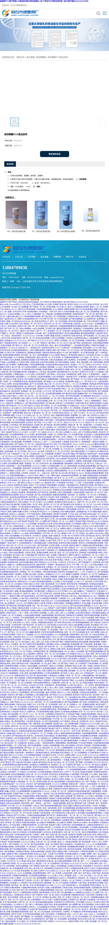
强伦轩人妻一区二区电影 (41, 627)
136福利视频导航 (88, 675)
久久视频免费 (18, 820)
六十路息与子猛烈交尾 (27, 531)
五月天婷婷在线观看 (29, 367)
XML (28, 287)
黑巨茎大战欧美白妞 (76, 488)
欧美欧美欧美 (16, 338)
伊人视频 (8, 312)
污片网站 (74, 668)
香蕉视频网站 (90, 680)
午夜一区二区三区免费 (33, 779)
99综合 (71, 625)
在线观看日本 (102, 750)
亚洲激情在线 (15, 509)
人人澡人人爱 (76, 432)
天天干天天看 (16, 661)
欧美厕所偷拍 (8, 410)
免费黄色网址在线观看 (30, 892)
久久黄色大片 (19, 904)
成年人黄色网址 (70, 360)
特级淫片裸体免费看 (12, 888)
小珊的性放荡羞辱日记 (8, 502)
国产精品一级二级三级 (20, 885)
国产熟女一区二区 (15, 632)
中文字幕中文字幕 (78, 536)
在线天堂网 (48, 420)
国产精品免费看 (6, 892)
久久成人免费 (52, 456)
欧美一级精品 (67, 437)
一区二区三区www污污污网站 (12, 456)
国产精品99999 (29, 656)
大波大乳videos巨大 (95, 386)
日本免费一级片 (41, 333)
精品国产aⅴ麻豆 (55, 825)
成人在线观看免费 (72, 837)
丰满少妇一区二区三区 (81, 897)
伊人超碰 (31, 528)
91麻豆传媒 (10, 316)
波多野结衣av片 (11, 319)
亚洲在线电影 (72, 466)
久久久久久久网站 (40, 466)
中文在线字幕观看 (86, 743)
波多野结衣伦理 (81, 818)
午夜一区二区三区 (53, 528)
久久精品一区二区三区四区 (31, 808)
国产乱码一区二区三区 (33, 748)
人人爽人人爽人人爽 (55, 613)
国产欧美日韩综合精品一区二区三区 (93, 514)
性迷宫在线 (87, 835)
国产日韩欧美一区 (72, 548)
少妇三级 (53, 794)
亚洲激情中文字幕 (95, 830)
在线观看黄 (40, 528)
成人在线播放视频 (72, 724)
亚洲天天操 (70, 678)
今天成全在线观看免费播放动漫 (33, 567)
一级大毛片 (46, 803)
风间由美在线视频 (56, 786)
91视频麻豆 (56, 880)
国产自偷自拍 (96, 622)
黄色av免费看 (29, 456)
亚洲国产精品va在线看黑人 (51, 589)
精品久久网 (77, 666)
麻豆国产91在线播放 (88, 900)
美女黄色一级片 (99, 695)
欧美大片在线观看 (27, 495)
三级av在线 (103, 709)
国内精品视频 (72, 519)
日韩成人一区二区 (45, 847)
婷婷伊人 (32, 907)
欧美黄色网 (15, 398)
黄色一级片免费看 (83, 678)
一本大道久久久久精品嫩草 (35, 856)
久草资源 (32, 512)
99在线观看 (101, 914)
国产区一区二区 (29, 338)
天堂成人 (26, 459)
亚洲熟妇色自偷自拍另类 (25, 565)
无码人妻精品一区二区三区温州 (30, 502)
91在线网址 (100, 839)
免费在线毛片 (22, 582)
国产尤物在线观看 (78, 451)
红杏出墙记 (14, 324)
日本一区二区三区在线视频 (54, 654)
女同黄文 (7, 367)
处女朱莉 (88, 582)
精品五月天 (9, 680)
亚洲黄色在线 (33, 707)
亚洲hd (8, 613)
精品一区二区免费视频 (16, 420)
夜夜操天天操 (26, 883)
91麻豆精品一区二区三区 (41, 413)
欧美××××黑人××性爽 (20, 613)
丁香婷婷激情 (25, 427)
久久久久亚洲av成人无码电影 (24, 647)
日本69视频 (80, 902)
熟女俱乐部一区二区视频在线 (16, 743)
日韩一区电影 (88, 666)
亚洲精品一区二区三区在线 (31, 391)
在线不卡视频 (54, 796)
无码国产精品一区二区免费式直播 (70, 434)
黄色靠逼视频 (39, 471)
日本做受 (29, 721)
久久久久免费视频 (25, 873)
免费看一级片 (91, 854)
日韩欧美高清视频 (56, 767)
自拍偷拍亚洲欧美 (42, 753)
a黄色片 (23, 331)
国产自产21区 (5, 454)
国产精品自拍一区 (30, 625)
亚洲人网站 (93, 863)
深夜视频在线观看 (57, 651)
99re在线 (41, 451)
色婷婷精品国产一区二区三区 (84, 314)
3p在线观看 (9, 620)
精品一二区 (71, 914)
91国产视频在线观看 (68, 512)
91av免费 (95, 892)
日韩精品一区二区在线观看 (54, 678)
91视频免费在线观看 (96, 767)
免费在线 (40, 654)
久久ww (89, 844)
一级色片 (82, 784)
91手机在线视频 (67, 582)
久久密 (65, 353)
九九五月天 (11, 861)
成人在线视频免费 (17, 868)
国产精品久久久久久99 (93, 488)
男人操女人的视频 (63, 432)
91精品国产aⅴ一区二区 (20, 454)
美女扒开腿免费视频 (72, 333)
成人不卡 (103, 606)
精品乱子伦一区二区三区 (95, 422)
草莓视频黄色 (83, 584)
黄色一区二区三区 (43, 820)
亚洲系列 (61, 572)
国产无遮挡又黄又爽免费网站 (34, 644)
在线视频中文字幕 (63, 500)
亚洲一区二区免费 (87, 859)
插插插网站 (68, 463)
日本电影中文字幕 (49, 755)
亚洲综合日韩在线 (75, 866)
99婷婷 (46, 586)
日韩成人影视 (30, 553)
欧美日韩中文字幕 (64, 839)
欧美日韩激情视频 (26, 562)
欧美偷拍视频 (97, 603)
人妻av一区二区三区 (66, 630)
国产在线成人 (97, 880)
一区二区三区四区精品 (88, 548)
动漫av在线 (62, 849)
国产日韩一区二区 (12, 328)
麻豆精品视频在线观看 (44, 902)
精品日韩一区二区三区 (94, 492)
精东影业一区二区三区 (84, 504)
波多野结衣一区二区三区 (45, 750)
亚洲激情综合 (21, 353)
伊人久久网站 (30, 434)
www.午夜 (88, 796)
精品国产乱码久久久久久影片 (17, 432)
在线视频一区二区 (33, 635)
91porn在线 (4, 586)
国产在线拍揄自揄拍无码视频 (46, 618)
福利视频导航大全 (64, 372)
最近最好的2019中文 (63, 565)
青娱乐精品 (103, 774)
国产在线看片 (97, 601)
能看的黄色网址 (42, 796)
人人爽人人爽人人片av (78, 560)
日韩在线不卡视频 (98, 321)
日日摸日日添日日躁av (8, 396)
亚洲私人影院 (76, 798)
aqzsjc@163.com (57, 277)
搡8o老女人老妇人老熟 (100, 820)
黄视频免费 (86, 442)
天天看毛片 (15, 533)
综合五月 (4, 673)
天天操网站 (14, 598)
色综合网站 (12, 326)
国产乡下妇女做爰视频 (84, 309)
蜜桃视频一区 (39, 314)
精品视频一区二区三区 (80, 577)
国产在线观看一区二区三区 (10, 490)
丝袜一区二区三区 (62, 731)
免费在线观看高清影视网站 (70, 733)
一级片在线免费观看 (24, 466)
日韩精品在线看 (23, 608)
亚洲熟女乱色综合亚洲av (82, 806)
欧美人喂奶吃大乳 (49, 671)
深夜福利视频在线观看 (15, 386)
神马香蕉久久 (34, 497)
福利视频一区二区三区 (77, 671)
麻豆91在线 (92, 627)
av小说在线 (31, 377)
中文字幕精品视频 (95, 512)
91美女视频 (80, 813)
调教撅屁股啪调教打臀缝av (69, 550)
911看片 (101, 555)
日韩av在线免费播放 (12, 536)
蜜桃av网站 (65, 801)
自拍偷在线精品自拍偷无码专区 (58, 365)
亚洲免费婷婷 (24, 692)
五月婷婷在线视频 (100, 500)
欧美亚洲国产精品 (59, 389)
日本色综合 (57, 507)
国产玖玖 (90, 463)
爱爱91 (57, 341)
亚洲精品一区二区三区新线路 (21, 683)
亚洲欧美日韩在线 (71, 786)
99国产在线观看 (34, 579)
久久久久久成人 (88, 324)
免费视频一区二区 (38, 427)
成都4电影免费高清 (19, 528)
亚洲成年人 (101, 659)
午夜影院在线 (92, 647)
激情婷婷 (6, 863)
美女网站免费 (39, 591)
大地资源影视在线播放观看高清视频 (37, 659)
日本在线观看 (46, 579)
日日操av (22, 666)
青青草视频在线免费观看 (12, 550)
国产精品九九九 (59, 461)
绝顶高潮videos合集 (45, 524)
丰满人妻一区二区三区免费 (46, 842)
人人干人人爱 (60, 885)
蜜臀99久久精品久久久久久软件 (55, 488)
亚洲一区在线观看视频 (66, 808)
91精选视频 (16, 880)
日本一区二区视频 (96, 557)
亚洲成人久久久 (75, 707)
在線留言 (83, 257)
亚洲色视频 (87, 461)
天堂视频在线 (96, 447)
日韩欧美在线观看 (98, 345)
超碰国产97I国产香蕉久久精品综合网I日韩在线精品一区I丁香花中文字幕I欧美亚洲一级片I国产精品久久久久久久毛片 (44, 1)
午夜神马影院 (24, 362)
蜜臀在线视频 (10, 704)
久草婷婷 (24, 473)
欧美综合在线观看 (13, 803)
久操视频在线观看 (89, 369)
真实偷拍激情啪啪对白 (20, 350)
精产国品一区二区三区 (82, 765)
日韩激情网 (81, 719)
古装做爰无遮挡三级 (41, 651)
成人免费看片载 (75, 904)
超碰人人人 (79, 381)
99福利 (3, 861)
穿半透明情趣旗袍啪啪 (81, 622)
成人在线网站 (93, 769)
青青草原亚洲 (72, 584)
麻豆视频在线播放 (71, 741)
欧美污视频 (70, 454)
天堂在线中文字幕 (65, 427)
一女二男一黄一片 (75, 815)
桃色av (53, 866)
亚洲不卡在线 (73, 304)
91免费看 (60, 675)
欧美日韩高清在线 (79, 480)
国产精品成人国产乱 (93, 536)
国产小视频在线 (98, 468)
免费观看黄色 (25, 769)
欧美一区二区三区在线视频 (77, 916)
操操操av (4, 772)
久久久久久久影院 (90, 688)
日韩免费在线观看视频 (16, 560)
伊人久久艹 (86, 649)
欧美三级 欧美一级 (8, 822)
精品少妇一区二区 (78, 729)
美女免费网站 (94, 822)
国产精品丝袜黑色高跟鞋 (35, 403)
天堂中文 (46, 415)
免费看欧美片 (49, 731)
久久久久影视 (33, 630)
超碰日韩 (27, 830)
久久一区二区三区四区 (61, 451)
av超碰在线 (95, 861)
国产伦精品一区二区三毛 (24, 444)
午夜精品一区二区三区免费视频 (42, 741)
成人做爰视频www (68, 892)
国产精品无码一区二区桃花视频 (54, 316)
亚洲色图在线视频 (99, 745)
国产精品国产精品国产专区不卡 (50, 729)
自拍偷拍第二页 (32, 516)
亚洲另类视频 (69, 312)
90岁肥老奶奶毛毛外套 (23, 835)
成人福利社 (7, 736)
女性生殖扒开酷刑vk (84, 613)
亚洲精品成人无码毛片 (23, 895)
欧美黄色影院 (57, 832)
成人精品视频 (61, 519)
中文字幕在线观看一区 (98, 394)
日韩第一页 (7, 381)
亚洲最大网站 (26, 504)
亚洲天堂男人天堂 (49, 639)
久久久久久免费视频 (60, 784)
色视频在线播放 (29, 796)
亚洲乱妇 (9, 815)
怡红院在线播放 (47, 635)
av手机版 (13, 608)
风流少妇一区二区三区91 (9, 331)
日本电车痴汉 (74, 851)
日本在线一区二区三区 (73, 856)
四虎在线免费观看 (94, 480)
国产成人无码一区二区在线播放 (15, 909)
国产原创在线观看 (73, 396)
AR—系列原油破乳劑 (16, 231)
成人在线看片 (23, 343)
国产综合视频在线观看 (18, 849)
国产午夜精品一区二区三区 (19, 844)
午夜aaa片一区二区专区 (37, 849)
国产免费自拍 (81, 454)
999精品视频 (101, 786)
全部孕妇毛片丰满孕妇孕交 (64, 902)
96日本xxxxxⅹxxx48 (86, 444)
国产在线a (83, 702)
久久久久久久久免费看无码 (98, 755)
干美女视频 (83, 774)
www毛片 (59, 367)
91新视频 (65, 442)
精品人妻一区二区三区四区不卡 (86, 398)
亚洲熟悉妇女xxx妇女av (57, 878)
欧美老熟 (97, 586)
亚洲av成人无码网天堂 (80, 721)
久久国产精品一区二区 (15, 779)
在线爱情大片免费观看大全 (40, 765)
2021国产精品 (63, 663)
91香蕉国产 (82, 659)
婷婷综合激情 (102, 471)
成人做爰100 (17, 408)
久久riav (62, 871)
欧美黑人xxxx (16, 437)
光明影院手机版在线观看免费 (53, 610)
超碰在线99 (19, 837)
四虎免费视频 (43, 355)
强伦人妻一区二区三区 (15, 545)
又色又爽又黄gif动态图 (45, 596)
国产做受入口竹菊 (48, 519)
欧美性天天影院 (58, 779)
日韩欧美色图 (67, 324)
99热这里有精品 (99, 635)
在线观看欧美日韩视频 (89, 736)
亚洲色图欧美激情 (29, 548)
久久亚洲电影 (11, 449)
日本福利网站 (82, 360)
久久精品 (31, 909)
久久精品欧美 (49, 837)
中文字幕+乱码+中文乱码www (75, 767)
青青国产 (51, 608)
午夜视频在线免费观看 (51, 801)
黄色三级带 (90, 654)
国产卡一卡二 (42, 331)
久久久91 (95, 606)
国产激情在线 (11, 606)
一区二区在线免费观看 (82, 437)
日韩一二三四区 (27, 471)
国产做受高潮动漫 (26, 425)
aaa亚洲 (17, 471)
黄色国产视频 (81, 521)
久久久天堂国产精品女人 (58, 355)
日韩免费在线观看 (35, 832)
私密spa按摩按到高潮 (70, 589)
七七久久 (19, 603)
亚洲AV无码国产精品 (50, 468)
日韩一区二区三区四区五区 (37, 326)
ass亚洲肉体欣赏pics (81, 338)
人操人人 (8, 618)
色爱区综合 (53, 326)
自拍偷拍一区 (51, 427)
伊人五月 (97, 762)
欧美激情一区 (73, 495)
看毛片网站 (95, 316)
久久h (13, 724)
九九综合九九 (11, 873)
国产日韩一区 (86, 635)
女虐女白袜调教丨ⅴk (16, 314)
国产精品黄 (48, 425)
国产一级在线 (47, 697)
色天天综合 (99, 533)
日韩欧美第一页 (81, 449)
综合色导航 (51, 625)
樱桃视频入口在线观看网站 (33, 661)
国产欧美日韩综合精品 (63, 622)
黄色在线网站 (13, 671)
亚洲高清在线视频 (100, 461)
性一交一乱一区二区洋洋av (18, 685)
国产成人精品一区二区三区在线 (63, 762)
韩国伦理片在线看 (87, 485)
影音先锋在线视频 (76, 321)
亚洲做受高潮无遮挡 (56, 333)
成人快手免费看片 (35, 668)
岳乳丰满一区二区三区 (52, 324)
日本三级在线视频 (96, 362)
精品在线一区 (39, 721)
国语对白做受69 (56, 353)
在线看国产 (7, 413)
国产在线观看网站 (74, 738)
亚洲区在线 (7, 700)
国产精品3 (39, 680)
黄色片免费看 (95, 608)
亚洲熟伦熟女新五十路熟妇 (92, 798)
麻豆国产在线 (92, 671)
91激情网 (62, 598)
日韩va (91, 326)
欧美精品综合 (87, 343)
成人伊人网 (16, 367)
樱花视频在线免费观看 (83, 656)
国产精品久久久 (14, 430)
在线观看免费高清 (57, 702)
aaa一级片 (73, 413)
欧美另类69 (37, 468)
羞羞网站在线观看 (82, 307)
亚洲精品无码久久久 (60, 707)
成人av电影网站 (29, 654)
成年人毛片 (86, 777)
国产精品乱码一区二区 (15, 406)
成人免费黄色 (10, 603)
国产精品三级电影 (50, 839)
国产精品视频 (92, 589)
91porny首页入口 (16, 304)
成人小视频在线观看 (12, 610)
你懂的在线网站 (15, 586)
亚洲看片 (51, 565)
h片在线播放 (76, 524)
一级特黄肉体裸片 (48, 743)
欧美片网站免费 (42, 360)
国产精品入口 (6, 757)
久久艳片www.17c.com (38, 608)
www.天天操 (15, 871)
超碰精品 (83, 550)
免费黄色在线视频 (59, 738)
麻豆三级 (37, 447)
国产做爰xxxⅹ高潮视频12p (26, 695)
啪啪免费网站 (61, 743)
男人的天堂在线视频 (70, 827)
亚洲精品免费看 (42, 553)
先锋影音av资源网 (75, 835)
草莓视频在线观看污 (73, 603)
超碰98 (57, 712)
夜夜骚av (74, 726)
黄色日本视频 (55, 569)
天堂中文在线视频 (58, 338)
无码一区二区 (13, 900)
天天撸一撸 (65, 536)
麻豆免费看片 (74, 353)
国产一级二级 (38, 606)
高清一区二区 (16, 642)
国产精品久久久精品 (32, 406)
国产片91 (87, 748)
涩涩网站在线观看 (72, 859)
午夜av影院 (24, 673)
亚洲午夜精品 (58, 560)
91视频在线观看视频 (46, 890)
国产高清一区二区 (61, 478)
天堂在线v (67, 331)
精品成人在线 (24, 671)
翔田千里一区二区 (84, 502)
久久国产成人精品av (75, 685)
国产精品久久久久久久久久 (23, 461)
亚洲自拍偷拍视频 (38, 851)
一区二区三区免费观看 (80, 384)
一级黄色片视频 (14, 473)
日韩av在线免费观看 (16, 553)
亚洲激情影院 (84, 459)
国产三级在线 (27, 880)
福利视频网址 (59, 656)
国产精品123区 (19, 555)
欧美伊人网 (22, 326)
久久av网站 (93, 774)
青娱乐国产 (27, 468)
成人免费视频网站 (81, 557)
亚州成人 (48, 827)
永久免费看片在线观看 (70, 574)
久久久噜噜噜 (48, 502)
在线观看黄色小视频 (62, 369)
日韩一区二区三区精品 (76, 533)
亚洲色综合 (7, 369)
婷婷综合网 (34, 598)
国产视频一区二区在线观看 (56, 919)
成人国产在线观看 (20, 601)
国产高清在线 (43, 492)
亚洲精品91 (14, 786)
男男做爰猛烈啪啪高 (44, 582)
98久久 (92, 721)
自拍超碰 (61, 485)
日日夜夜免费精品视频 (45, 712)
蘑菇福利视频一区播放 (98, 642)
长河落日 (75, 372)
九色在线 (49, 471)
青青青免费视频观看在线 (96, 630)
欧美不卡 (87, 868)
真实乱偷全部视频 (43, 338)
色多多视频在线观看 (100, 343)
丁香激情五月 (91, 591)
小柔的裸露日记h (72, 485)
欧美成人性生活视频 (25, 379)
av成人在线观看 (39, 328)
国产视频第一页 (27, 916)
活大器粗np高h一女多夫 (77, 406)
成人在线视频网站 (40, 878)
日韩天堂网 (90, 895)
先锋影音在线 (58, 772)
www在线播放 (80, 478)
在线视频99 (70, 572)
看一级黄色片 (42, 343)
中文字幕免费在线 (80, 627)
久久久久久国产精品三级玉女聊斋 (64, 659)
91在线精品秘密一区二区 (57, 466)
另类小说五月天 (47, 601)
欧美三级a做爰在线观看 (22, 697)
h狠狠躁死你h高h (78, 895)
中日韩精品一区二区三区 (32, 639)
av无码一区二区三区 (26, 396)
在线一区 (8, 528)
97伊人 (72, 478)
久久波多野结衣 (90, 319)
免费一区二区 (90, 779)
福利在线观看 (10, 921)
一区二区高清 (89, 685)
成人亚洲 (34, 321)
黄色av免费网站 (25, 328)
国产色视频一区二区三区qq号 (38, 410)
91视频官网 (70, 516)
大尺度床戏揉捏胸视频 (83, 507)
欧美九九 (15, 692)
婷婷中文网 (42, 921)
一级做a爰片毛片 (71, 377)
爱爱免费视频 (92, 478)
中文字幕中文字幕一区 (48, 319)
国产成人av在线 (29, 550)
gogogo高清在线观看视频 (82, 794)
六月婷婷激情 (69, 403)
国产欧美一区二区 (42, 702)
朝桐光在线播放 (97, 649)
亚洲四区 (47, 680)
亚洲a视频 (98, 644)
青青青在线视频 (68, 538)
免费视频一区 (76, 415)
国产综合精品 (75, 526)
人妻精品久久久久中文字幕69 (57, 591)
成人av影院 (33, 729)
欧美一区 (52, 401)
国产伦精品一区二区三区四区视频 (43, 307)
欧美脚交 (61, 859)
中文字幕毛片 (103, 671)
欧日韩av (100, 712)
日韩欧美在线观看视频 (35, 678)
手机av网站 (60, 386)
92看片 (59, 492)
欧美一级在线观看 (50, 808)
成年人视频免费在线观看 (60, 415)
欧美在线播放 (104, 454)
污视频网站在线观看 (83, 820)
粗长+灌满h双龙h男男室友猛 (15, 538)
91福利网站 (101, 369)
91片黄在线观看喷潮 (52, 673)
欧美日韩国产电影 (71, 367)
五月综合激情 (15, 825)
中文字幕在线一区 (60, 697)
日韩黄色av (47, 779)
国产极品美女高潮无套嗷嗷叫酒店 (75, 394)
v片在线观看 (61, 483)
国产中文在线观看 (37, 384)
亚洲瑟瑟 (68, 876)
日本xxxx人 (12, 483)
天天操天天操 (56, 418)
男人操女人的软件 (38, 871)
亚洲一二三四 (90, 786)
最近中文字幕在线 (20, 832)
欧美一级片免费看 (93, 632)
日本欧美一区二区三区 (89, 574)
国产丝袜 (11, 818)
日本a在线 (48, 560)
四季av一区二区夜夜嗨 (72, 408)
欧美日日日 (103, 912)
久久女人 (19, 415)
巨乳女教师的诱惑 (101, 837)
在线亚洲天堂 (59, 714)
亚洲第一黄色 (75, 362)
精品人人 (14, 741)
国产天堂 (24, 890)
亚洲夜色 (81, 690)
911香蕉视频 (98, 796)
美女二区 (75, 427)
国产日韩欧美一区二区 (56, 521)
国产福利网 (52, 859)
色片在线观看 (5, 516)
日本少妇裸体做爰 (56, 909)
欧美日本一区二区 (85, 509)
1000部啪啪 (49, 714)
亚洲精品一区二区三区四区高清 (37, 463)
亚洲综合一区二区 (58, 765)
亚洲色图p (101, 319)
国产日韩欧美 (38, 895)
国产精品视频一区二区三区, (18, 714)
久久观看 (3, 463)
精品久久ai (61, 692)
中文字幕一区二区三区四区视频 (65, 719)
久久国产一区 (35, 432)
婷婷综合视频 (82, 456)
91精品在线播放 (42, 401)
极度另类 (93, 367)
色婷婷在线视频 (101, 497)
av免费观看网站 (67, 748)
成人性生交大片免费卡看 (43, 408)
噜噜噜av (16, 557)
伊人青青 (48, 304)
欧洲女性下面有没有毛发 (73, 336)
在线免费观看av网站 (95, 553)
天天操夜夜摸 (97, 437)
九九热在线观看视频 (62, 601)
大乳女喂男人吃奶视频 (38, 613)
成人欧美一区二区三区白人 (95, 847)
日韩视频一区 (57, 449)
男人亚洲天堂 (79, 796)
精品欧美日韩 (50, 483)
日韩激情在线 (71, 374)
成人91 (101, 849)
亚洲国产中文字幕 (44, 389)
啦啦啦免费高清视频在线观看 (90, 700)
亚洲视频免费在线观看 (95, 543)
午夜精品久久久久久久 (18, 668)
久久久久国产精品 (100, 348)
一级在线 (40, 647)
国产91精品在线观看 (65, 398)
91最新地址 (52, 675)
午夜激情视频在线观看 (32, 316)
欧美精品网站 (32, 312)
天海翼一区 (51, 434)
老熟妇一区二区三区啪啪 (74, 779)
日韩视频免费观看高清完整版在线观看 (73, 326)
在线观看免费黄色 (50, 668)
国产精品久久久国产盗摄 (12, 459)
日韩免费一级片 (93, 803)
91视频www (10, 565)
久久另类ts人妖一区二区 (33, 415)
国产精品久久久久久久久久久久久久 (75, 863)
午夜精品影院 (64, 379)
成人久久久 (32, 451)
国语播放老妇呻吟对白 (29, 789)
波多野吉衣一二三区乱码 (85, 418)
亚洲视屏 (68, 666)
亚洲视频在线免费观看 (63, 314)
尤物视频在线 (81, 512)
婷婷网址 (25, 490)
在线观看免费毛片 (23, 818)
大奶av (95, 656)
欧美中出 (27, 594)
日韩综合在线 (21, 704)
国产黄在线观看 (85, 842)
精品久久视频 (58, 579)
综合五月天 (16, 369)
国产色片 (82, 589)
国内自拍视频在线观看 (13, 639)
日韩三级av (73, 596)
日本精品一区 (79, 750)
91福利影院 (38, 916)
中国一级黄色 (15, 916)
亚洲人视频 (67, 806)
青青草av (82, 543)
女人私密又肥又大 (85, 439)
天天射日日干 (23, 741)
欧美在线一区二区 (75, 586)
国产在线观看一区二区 (92, 336)
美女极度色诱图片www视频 (75, 854)
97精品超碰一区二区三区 (26, 782)
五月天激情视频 (34, 601)
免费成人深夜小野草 (58, 649)
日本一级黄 (84, 921)
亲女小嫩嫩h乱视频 (89, 471)
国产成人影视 (101, 654)
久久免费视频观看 (23, 791)
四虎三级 (76, 861)
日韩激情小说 (26, 757)
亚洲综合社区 (36, 348)
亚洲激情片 (77, 328)
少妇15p (36, 806)
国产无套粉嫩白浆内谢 (18, 372)
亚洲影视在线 (5, 712)
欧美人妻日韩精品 (48, 914)
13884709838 (14, 267)
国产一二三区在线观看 (52, 442)
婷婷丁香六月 (44, 649)
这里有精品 (88, 434)
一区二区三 (84, 565)
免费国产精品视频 (78, 810)
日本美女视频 (54, 545)
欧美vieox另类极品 (57, 666)
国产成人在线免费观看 (43, 495)
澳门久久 (3, 777)
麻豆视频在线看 (42, 695)
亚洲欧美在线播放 (61, 900)
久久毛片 (60, 755)
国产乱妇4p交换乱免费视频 (80, 606)
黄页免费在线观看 (50, 572)
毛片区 (35, 504)
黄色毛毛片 (96, 396)
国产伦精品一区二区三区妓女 (68, 350)
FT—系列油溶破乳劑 (41, 231)
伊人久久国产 (47, 900)
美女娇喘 (18, 750)
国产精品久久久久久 (76, 473)
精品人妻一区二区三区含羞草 (37, 774)
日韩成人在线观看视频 (51, 745)
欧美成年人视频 (12, 591)
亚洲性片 (3, 473)
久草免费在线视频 (97, 827)
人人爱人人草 (30, 526)
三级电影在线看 (61, 815)
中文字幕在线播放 (96, 565)
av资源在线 (79, 639)
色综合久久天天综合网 (66, 531)
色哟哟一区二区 (64, 668)
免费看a (79, 461)
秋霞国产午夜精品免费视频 (95, 639)
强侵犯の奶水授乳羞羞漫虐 (92, 545)
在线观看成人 (103, 736)
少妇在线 (43, 372)
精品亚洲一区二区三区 (51, 748)
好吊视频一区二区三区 (25, 859)
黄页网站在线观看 (65, 794)
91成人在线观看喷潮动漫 (81, 661)
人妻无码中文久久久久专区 (69, 618)
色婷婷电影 (10, 466)
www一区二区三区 (37, 714)
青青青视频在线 (63, 709)
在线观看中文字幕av (89, 408)
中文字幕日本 (26, 536)
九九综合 (84, 526)
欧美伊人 (30, 736)
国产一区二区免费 (54, 873)
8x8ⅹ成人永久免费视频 (20, 307)
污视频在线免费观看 (20, 876)
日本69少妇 (66, 661)
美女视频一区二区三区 (98, 921)
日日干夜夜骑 (60, 584)
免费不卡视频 (35, 688)
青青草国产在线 (80, 803)
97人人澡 (57, 661)
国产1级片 (29, 904)
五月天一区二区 (63, 541)
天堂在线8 (101, 591)
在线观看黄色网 (93, 620)
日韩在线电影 (41, 531)
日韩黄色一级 (16, 644)
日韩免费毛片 (88, 866)
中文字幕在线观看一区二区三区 (56, 620)
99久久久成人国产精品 (72, 343)
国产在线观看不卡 (86, 562)
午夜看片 (51, 921)
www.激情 (104, 355)
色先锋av (68, 757)
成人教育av (90, 533)
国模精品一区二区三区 (72, 909)
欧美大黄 (53, 553)
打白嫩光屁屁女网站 (24, 690)
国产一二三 (85, 861)
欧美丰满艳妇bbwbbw (71, 789)
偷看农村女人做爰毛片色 (20, 839)
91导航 (27, 794)
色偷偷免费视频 (48, 615)
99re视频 (68, 610)
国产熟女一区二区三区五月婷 (16, 579)
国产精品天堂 (20, 519)
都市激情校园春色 (102, 685)
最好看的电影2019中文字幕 (49, 892)
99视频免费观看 (42, 798)
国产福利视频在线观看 (43, 784)
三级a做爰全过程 (74, 697)
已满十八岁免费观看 (101, 890)
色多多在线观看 (72, 842)
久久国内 (32, 582)
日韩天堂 (62, 562)
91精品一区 (73, 663)
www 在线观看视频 (61, 635)
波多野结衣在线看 (30, 810)
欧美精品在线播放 (97, 584)
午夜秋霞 (48, 451)
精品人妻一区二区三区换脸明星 (88, 312)
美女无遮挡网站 (88, 904)
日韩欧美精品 (91, 341)
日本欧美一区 (34, 473)
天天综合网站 (99, 707)
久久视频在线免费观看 (70, 357)
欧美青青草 (15, 391)
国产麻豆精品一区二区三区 (63, 391)
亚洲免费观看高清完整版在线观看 (16, 765)
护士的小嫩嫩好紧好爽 (31, 632)
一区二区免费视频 (66, 647)
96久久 (75, 444)
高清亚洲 (94, 516)
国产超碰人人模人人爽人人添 (33, 642)
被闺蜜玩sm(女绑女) (27, 716)
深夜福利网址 (75, 635)
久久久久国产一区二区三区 (52, 422)
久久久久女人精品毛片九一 (19, 348)
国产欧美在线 (80, 579)
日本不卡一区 (69, 772)
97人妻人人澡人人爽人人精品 (52, 688)
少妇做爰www (15, 883)
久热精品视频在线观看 (32, 615)
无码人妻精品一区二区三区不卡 (31, 324)
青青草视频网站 (36, 533)
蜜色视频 (84, 362)
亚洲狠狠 (74, 690)
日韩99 (25, 584)
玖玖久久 (16, 892)
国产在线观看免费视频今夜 (95, 651)
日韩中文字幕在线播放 (23, 488)
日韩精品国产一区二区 (92, 673)
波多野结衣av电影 (21, 485)
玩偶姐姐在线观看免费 (93, 389)
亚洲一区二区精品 (64, 897)
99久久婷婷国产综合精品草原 (67, 459)
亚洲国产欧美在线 (60, 304)
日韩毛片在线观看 (18, 516)
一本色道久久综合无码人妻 (67, 439)
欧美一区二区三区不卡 (87, 712)
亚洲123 (57, 733)
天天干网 (75, 565)
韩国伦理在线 (11, 582)
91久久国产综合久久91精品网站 (12, 856)
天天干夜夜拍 (65, 721)
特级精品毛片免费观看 (75, 615)
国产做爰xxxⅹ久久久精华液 (54, 381)
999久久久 (56, 637)
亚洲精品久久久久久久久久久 (16, 341)
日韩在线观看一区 (37, 663)
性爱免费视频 (40, 637)
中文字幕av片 (61, 307)
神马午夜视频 (36, 369)
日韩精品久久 (92, 726)
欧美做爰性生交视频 (96, 883)
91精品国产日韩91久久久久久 (14, 524)
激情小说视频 (51, 692)
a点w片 (30, 447)
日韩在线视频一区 (95, 663)
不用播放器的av (19, 374)
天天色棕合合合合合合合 (21, 321)
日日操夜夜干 (73, 430)
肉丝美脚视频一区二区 (48, 398)
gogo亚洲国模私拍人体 (58, 586)
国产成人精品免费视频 (56, 782)
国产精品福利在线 (19, 736)
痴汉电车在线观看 (75, 849)
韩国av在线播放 (20, 410)
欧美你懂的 (87, 348)
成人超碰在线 (103, 854)
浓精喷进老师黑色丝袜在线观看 (76, 642)
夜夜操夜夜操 (32, 492)
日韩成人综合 (6, 688)
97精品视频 (29, 555)
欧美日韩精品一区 (13, 798)
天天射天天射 (10, 353)
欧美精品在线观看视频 (87, 466)
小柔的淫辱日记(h (44, 418)
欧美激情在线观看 (25, 606)
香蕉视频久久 (33, 372)
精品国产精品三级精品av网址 (57, 851)
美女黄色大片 (44, 321)
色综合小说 (58, 741)
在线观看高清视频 (12, 666)
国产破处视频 (62, 671)
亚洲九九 (6, 871)
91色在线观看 (62, 319)
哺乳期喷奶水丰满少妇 (64, 750)
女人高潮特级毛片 (39, 919)
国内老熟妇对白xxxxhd (8, 521)
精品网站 (77, 391)
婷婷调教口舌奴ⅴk (53, 644)
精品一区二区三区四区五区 (68, 553)
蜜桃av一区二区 (96, 307)
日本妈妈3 (18, 584)
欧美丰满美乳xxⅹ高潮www (81, 500)
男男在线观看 (71, 509)
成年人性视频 (39, 541)
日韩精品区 (5, 839)
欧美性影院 (23, 729)
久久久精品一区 (23, 921)
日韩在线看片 (16, 336)
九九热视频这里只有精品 (46, 907)
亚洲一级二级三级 (15, 659)
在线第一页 (15, 863)
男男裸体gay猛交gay (53, 538)
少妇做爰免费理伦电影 (48, 709)
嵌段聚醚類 (41, 57)
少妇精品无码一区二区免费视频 (42, 454)
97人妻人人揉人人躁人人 (86, 914)
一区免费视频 (16, 468)
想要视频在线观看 (7, 847)
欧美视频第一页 (20, 620)
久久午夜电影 (19, 357)
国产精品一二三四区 (74, 483)
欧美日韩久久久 (19, 622)
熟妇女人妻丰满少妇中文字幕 (83, 839)
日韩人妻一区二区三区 (72, 832)
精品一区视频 (51, 555)
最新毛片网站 (74, 921)
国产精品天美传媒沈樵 (11, 504)
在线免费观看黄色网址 (78, 769)
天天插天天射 (50, 328)
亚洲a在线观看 (62, 430)
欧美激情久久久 (27, 509)
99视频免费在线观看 (45, 622)
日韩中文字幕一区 (66, 777)
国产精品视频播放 (72, 702)
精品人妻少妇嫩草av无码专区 (72, 745)
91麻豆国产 (66, 348)
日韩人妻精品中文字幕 (52, 526)
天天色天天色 (62, 625)
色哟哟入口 (85, 447)
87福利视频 (74, 774)
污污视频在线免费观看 (18, 709)
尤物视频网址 (13, 673)
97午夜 (81, 786)
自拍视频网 (99, 324)
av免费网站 (51, 500)
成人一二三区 (80, 572)
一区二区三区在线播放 (8, 480)
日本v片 (73, 567)
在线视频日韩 (97, 888)
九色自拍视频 (88, 483)
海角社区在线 (30, 820)
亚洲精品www (5, 492)
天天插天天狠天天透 (101, 902)
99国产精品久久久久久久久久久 (22, 702)
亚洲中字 (69, 386)
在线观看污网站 (68, 820)
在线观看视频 (56, 888)
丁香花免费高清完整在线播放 (65, 420)
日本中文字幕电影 (75, 401)
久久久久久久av (29, 336)
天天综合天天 (69, 449)
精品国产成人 (58, 724)
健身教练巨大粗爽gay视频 (31, 610)
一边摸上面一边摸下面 (49, 473)
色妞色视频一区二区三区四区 (16, 451)
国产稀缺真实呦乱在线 (31, 589)
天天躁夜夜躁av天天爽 (68, 468)
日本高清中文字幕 (93, 355)
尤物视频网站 (96, 791)
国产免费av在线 (29, 777)
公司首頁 (6, 257)
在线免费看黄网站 (40, 873)
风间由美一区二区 (13, 577)
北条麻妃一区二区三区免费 (71, 569)
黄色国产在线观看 (60, 514)
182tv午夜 (97, 504)
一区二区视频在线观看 (86, 704)
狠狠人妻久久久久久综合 (13, 755)
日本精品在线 (68, 507)
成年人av (71, 307)
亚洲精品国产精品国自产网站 (63, 680)
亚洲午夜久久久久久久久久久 (41, 490)
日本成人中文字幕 (37, 685)
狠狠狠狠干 (61, 509)
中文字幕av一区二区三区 (93, 876)
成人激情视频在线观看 (35, 560)
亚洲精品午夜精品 (23, 851)
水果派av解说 (50, 430)
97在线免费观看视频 (37, 365)
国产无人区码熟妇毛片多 (33, 837)
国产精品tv (51, 374)
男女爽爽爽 (27, 442)
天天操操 (6, 437)
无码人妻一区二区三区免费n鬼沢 (36, 345)
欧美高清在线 (60, 615)
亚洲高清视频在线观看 (11, 355)
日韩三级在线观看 (48, 584)
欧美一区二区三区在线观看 (74, 632)
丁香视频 (45, 447)
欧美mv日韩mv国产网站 (70, 594)
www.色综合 (79, 680)
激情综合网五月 (75, 545)
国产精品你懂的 (7, 357)
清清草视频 (48, 661)
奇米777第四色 (17, 830)
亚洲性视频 (102, 478)
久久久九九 (40, 716)
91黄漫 (26, 688)
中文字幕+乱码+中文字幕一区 (90, 801)
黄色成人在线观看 (19, 492)
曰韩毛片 (43, 760)
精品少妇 (39, 526)
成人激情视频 (81, 410)
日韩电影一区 (44, 630)
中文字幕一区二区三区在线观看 (20, 806)
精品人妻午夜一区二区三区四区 (49, 357)
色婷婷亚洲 (37, 488)
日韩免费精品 (56, 820)
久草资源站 (39, 827)
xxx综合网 (64, 545)
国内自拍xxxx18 (93, 521)
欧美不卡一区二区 (102, 859)
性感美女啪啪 (80, 630)
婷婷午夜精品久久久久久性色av (46, 562)
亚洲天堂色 (66, 825)
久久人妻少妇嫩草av (77, 591)
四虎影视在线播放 (29, 822)
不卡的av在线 (73, 514)
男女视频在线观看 (7, 924)
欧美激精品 (52, 531)
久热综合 (9, 485)
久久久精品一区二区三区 (89, 357)
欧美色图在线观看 (18, 422)
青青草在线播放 (47, 478)
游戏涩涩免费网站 (28, 798)
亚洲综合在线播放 (21, 907)
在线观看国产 (94, 338)
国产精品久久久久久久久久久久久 (41, 341)
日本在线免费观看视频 (38, 726)
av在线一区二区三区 (73, 675)
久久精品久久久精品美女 (27, 772)
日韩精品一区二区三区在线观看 (73, 341)
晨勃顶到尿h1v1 (72, 885)
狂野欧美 (18, 389)
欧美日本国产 (41, 550)
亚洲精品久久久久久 (53, 574)
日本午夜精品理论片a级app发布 (63, 813)
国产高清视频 (103, 572)
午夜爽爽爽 (17, 381)
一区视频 (65, 760)
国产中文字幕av (20, 815)
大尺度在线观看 (69, 418)
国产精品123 (87, 738)
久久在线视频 (31, 524)
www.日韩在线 (101, 680)
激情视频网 (67, 492)
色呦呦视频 (4, 509)
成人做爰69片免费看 (64, 822)
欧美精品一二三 (63, 769)
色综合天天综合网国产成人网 (76, 830)
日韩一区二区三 (14, 567)
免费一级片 (45, 835)
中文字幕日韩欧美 (65, 444)
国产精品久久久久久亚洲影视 (61, 695)
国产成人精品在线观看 (38, 675)
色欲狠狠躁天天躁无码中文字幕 (56, 868)
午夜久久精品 (47, 507)
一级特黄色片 (29, 753)
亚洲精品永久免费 (45, 789)
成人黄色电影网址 (18, 721)
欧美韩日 (67, 729)
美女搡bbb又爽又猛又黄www (66, 502)
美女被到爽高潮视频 (21, 384)
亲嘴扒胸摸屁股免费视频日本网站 (52, 516)
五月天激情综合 (36, 577)
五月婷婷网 (26, 369)
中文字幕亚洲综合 (34, 514)
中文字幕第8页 (13, 769)
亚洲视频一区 (11, 401)
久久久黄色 (30, 374)
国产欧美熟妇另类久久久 (21, 627)
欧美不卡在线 (16, 914)
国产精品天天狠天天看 (84, 531)
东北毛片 (29, 784)
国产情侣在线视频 (38, 692)
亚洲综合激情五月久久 (77, 620)
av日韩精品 (9, 919)
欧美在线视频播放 (18, 774)
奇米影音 (102, 432)
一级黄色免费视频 (59, 803)
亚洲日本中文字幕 (87, 372)
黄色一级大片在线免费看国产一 (62, 345)
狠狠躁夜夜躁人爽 (12, 719)
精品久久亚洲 (34, 584)
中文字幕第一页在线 (35, 620)
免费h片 (105, 488)
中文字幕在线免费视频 (99, 760)
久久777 (58, 348)
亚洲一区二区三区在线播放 (91, 789)
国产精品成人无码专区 (54, 403)
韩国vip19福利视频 (89, 697)
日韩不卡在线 (36, 794)
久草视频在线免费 (77, 868)
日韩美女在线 (67, 888)
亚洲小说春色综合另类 (20, 663)
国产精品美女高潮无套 (66, 639)
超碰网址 (82, 726)
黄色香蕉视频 (61, 685)
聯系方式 (70, 257)
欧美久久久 (42, 625)
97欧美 (95, 806)
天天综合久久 (38, 442)
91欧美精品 (43, 312)
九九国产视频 (19, 680)
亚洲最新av (70, 461)
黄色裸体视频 (72, 743)
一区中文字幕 (75, 731)
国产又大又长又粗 (87, 837)
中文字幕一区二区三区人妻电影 (55, 533)
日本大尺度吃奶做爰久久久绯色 (42, 885)
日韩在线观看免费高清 (42, 683)
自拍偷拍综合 (96, 748)
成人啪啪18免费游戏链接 (89, 475)
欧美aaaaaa (38, 854)
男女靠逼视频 (16, 442)
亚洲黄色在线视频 (28, 360)
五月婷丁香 (97, 439)
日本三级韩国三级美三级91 (39, 866)
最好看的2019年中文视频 (12, 589)
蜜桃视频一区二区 (51, 883)
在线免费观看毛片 (26, 543)
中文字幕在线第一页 (14, 569)
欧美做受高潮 (66, 480)
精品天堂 (65, 526)
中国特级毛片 (62, 555)
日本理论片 (37, 536)
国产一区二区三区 (38, 394)
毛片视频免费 (86, 396)
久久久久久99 (8, 675)
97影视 (7, 741)
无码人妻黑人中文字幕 (30, 398)
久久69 (91, 526)
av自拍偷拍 (42, 367)
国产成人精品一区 (63, 716)
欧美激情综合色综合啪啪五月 (94, 331)
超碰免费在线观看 (49, 439)
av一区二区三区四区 (57, 396)
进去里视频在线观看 (23, 738)
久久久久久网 (81, 755)
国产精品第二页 (71, 890)
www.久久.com (76, 709)
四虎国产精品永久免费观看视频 (46, 379)
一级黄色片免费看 (98, 442)
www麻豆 (87, 316)
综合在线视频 (15, 360)
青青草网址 (94, 909)
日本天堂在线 (27, 408)
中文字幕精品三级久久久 (75, 654)
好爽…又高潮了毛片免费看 (53, 854)
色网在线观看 (10, 377)
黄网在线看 (59, 837)
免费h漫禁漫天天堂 (21, 675)
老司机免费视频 (22, 866)
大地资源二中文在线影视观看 (23, 618)
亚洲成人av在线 (34, 743)
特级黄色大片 (46, 738)
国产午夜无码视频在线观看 (70, 637)
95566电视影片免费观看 (49, 598)
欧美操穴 (33, 847)
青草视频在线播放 (99, 613)
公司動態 (32, 257)
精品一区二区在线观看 (18, 707)
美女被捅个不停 (97, 625)
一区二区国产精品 (20, 745)
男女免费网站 (10, 851)
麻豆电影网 (51, 372)
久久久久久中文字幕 (13, 767)
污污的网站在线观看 (90, 432)
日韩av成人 (59, 890)
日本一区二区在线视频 (86, 420)
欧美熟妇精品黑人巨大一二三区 (48, 700)
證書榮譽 (57, 257)
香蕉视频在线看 (40, 543)
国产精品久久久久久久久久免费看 (36, 569)
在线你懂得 (10, 866)
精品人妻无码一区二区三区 (49, 504)
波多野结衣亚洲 (48, 348)
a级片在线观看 (15, 548)
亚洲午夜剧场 (56, 912)
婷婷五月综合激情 (15, 777)
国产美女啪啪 (21, 439)
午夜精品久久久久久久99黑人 (47, 777)
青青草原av (79, 516)
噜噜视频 (51, 367)
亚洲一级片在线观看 (11, 897)
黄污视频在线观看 (7, 574)
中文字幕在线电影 (84, 468)
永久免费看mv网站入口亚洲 (34, 603)
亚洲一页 (85, 608)
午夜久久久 (20, 635)
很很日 (18, 822)
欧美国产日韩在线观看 (42, 813)
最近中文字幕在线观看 (27, 309)
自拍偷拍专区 (74, 736)
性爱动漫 (92, 384)
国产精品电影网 (41, 909)
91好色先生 (47, 832)
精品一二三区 (78, 876)
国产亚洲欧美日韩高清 (13, 796)
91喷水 (66, 560)
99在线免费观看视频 (44, 309)
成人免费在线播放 (86, 683)
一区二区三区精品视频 (78, 497)
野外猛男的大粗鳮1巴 (77, 355)
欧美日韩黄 (99, 526)
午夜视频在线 (61, 914)
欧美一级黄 (71, 871)
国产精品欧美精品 (33, 519)
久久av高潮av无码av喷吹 (26, 861)
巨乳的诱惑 (82, 668)
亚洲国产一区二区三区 (43, 461)
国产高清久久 (76, 601)
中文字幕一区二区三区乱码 (21, 813)
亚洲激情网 (69, 381)
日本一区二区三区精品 (23, 651)
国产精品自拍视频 (29, 389)
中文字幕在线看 (45, 707)
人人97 (61, 757)
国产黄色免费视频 (76, 319)
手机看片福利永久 (90, 856)
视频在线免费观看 (60, 495)
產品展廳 (30, 57)
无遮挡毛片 (92, 449)
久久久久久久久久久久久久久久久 (34, 557)
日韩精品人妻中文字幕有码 (80, 760)
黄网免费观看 (5, 914)
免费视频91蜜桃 (9, 415)
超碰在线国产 (41, 565)
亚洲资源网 (75, 644)
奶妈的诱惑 (88, 757)
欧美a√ (5, 844)
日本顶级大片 (90, 750)
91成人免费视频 (72, 692)
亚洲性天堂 (38, 425)
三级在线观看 (83, 827)
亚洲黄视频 (65, 644)
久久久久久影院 (6, 500)
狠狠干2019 (31, 704)
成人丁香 (86, 321)
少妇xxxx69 (102, 360)
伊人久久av (30, 680)
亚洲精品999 (58, 789)
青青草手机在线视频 (41, 767)
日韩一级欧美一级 (34, 439)
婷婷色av (16, 649)
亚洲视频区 (64, 497)
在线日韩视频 (6, 345)
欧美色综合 (54, 774)
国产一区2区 (104, 769)
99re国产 (41, 430)
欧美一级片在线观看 (17, 678)
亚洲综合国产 (92, 454)
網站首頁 (21, 57)
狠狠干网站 (86, 601)
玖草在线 (33, 921)
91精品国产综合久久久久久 (23, 637)
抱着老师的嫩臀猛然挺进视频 (59, 726)
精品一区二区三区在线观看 (40, 912)
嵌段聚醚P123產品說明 (58, 57)
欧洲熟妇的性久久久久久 (40, 791)
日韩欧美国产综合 (38, 818)
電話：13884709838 (10, 277)
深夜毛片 (11, 695)
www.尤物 (18, 541)
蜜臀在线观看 (69, 309)
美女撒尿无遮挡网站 (82, 345)
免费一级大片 (83, 374)
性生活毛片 (98, 866)
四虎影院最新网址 (61, 471)
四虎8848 (25, 437)
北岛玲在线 (39, 736)
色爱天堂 (70, 803)
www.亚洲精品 (53, 512)
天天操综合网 (101, 919)
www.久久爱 (51, 876)
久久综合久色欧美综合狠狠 (63, 818)
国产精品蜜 (69, 656)
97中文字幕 (36, 697)
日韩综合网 (79, 403)
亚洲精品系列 (8, 907)
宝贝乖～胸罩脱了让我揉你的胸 (22, 333)
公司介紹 (19, 257)
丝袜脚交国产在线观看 (88, 427)
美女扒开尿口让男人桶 (86, 919)
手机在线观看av (7, 904)
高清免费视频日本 (79, 825)
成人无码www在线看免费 (61, 895)
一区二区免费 (103, 490)
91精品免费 (19, 753)
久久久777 (92, 659)
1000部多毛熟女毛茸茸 (60, 413)
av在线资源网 (67, 873)
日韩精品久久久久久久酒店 (89, 724)
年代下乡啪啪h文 (7, 738)
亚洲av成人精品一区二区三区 (30, 897)
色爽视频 (101, 574)
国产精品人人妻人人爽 (90, 731)
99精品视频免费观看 (90, 733)
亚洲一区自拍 (51, 509)
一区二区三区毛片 (41, 396)
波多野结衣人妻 (80, 463)
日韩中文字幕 (81, 567)
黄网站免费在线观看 (29, 430)
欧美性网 (97, 562)
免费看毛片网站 (12, 854)
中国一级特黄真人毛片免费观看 (40, 724)
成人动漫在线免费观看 (63, 861)
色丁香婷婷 (77, 880)
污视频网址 (101, 596)
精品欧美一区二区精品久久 (88, 878)
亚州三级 (16, 500)
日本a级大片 (18, 594)
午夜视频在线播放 (98, 897)
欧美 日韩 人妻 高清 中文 (34, 868)
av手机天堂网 (98, 582)
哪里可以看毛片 (75, 555)
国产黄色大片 (17, 345)
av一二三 (33, 343)
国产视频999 (46, 880)
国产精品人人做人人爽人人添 (72, 673)
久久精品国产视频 (73, 714)
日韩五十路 (58, 408)
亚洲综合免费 (38, 690)
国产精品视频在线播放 (89, 350)
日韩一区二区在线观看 (55, 830)
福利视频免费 (84, 519)
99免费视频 (92, 360)
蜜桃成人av (16, 757)
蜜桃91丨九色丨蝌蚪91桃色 (50, 475)
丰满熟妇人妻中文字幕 (99, 519)
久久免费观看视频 (100, 844)
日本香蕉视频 (85, 430)
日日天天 (89, 902)
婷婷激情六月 (52, 550)
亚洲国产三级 (60, 454)
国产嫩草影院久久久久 (21, 394)
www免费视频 (95, 541)
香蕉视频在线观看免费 (20, 912)
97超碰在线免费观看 (88, 714)
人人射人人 (29, 314)
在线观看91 (83, 377)
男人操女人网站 (50, 663)
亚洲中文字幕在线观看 (80, 907)
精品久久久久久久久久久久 (74, 422)
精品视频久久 (21, 377)
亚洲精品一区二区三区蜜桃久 (31, 572)
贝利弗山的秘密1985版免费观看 (50, 810)
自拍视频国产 (13, 716)
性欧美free (7, 408)
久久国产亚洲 (51, 541)
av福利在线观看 (79, 492)
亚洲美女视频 (41, 782)
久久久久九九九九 (62, 606)
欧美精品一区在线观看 (55, 856)
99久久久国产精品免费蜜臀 (32, 586)
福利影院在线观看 (26, 854)
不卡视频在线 (76, 912)
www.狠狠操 (99, 372)
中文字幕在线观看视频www (16, 475)
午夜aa (87, 516)
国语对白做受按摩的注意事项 (16, 447)
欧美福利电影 (64, 774)
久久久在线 (53, 757)
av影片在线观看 (58, 377)
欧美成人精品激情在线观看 (32, 381)
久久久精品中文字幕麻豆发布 (97, 451)
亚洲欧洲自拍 (39, 509)
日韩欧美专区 (14, 789)
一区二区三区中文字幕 (29, 649)
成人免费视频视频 (57, 463)
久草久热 (11, 690)
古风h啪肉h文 (49, 685)
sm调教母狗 (55, 683)
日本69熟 (39, 336)
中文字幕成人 (17, 688)
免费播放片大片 (64, 577)
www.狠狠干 (70, 521)
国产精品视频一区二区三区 (61, 627)
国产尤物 (37, 422)
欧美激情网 (25, 871)
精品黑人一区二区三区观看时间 (48, 863)
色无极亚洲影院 (62, 736)
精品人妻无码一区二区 (27, 418)
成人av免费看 (26, 767)
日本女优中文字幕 (20, 312)
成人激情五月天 (31, 386)
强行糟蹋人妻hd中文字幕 (79, 541)
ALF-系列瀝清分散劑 (66, 231)
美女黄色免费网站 (61, 425)
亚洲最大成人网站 (30, 574)
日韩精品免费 (50, 716)
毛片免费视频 (93, 456)
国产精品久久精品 (25, 483)
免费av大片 (86, 524)
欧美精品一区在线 (98, 661)
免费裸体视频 (23, 365)
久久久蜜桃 (34, 760)
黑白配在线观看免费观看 (94, 473)
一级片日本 (53, 312)
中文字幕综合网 (97, 430)
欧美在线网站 (59, 603)
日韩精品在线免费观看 (73, 688)
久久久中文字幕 (75, 471)
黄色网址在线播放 (80, 386)
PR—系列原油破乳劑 (90, 231)
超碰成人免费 (47, 536)
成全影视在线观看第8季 (19, 497)
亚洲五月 (27, 919)
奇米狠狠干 (12, 772)
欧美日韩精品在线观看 (62, 524)
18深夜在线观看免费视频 (36, 815)
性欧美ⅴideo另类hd (80, 822)
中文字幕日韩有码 (94, 719)
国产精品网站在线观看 (67, 456)
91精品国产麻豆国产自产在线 (46, 444)
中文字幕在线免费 (88, 353)
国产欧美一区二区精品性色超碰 (63, 410)
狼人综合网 (63, 835)
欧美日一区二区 (56, 447)
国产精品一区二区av (29, 355)
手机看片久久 (91, 572)
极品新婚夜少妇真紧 (82, 625)
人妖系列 (69, 338)
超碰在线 (9, 403)
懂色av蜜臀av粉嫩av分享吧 (18, 512)
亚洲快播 (82, 553)
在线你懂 (56, 594)
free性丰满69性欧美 (89, 391)
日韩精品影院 (98, 738)
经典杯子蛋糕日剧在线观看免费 (85, 490)
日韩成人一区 (66, 880)
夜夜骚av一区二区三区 (88, 495)
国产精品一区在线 (55, 557)
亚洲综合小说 (102, 627)
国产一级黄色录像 (35, 801)
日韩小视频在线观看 (37, 350)
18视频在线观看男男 (29, 825)
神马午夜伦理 (6, 762)
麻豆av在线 (4, 304)
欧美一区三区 (76, 369)
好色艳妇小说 (73, 900)
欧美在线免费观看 (61, 904)
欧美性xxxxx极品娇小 (18, 514)
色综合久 (85, 909)
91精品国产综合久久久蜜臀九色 (23, 712)
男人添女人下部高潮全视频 (33, 304)
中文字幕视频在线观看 (33, 755)
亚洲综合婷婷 (103, 726)
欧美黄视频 (72, 919)
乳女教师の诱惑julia (10, 731)
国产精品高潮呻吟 (38, 844)
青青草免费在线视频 (92, 615)
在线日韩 (77, 324)
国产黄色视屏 (43, 545)
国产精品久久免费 (10, 379)
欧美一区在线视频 (7, 837)
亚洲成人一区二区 (78, 365)
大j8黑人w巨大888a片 (93, 365)
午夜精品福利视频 (94, 406)
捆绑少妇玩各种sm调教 (46, 386)
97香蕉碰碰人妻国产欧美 (97, 550)
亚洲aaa (74, 716)
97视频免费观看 (16, 810)
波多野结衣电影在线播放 (68, 543)
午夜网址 (69, 765)
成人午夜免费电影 (34, 900)
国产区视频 (18, 919)
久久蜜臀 (43, 521)
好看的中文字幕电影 (90, 709)
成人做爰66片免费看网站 (46, 822)
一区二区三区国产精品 (75, 389)
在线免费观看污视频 (16, 463)
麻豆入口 (19, 316)
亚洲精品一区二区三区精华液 (57, 567)
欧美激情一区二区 (55, 331)
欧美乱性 (29, 422)
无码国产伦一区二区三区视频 (41, 733)
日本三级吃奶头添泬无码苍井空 (43, 459)
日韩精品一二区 (91, 810)
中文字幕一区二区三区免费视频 (92, 594)
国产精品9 (95, 765)
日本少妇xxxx (68, 557)
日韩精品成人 (8, 895)
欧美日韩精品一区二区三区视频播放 (73, 753)
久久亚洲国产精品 (78, 528)
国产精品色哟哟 (80, 647)
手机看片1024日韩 (64, 907)
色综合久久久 (77, 757)
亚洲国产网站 (18, 794)
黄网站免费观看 (34, 478)
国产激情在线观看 (99, 524)
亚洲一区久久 (5, 644)
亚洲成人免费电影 (51, 577)
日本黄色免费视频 (44, 377)
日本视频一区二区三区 (26, 401)
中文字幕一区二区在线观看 (47, 704)
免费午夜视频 (87, 707)
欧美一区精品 (31, 622)
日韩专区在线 (5, 350)
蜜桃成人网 (4, 608)
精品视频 (66, 810)
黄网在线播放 (47, 514)
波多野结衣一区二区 (90, 555)
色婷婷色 (45, 353)
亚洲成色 (87, 745)
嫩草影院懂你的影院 (65, 328)
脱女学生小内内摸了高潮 (49, 497)
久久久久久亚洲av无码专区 (89, 304)
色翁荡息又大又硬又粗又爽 (16, 478)
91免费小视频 (49, 336)
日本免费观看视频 (17, 434)
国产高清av (31, 331)
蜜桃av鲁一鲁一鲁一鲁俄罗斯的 (80, 425)
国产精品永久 (42, 512)
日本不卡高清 (33, 475)
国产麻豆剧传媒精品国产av (92, 637)
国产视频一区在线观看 (84, 762)
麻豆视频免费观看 (88, 333)
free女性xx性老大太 (27, 863)
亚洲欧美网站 (48, 369)
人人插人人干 (79, 582)
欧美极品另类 (77, 331)
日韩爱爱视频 (76, 348)
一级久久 (87, 401)
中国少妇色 (61, 374)
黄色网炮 (53, 492)
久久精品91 (86, 880)
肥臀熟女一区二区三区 (85, 598)
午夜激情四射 (94, 374)
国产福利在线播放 (62, 362)
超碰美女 (57, 536)
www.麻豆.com (38, 483)
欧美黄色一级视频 (25, 449)
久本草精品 (14, 425)
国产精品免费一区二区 (72, 447)
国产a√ (60, 312)
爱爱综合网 (73, 784)
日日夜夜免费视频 (45, 772)
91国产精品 (82, 883)
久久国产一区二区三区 (87, 413)
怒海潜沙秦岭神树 (74, 649)
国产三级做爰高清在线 (8, 343)
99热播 (8, 733)
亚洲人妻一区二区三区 (83, 538)
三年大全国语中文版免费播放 (46, 485)
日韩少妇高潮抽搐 (56, 360)
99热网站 (18, 574)
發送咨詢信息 (54, 154)
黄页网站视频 (41, 434)
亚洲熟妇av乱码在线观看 (62, 490)
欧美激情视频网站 (27, 591)
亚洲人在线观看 (66, 796)
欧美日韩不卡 (75, 442)
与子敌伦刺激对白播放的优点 (29, 507)
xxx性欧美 (83, 741)
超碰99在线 (35, 362)
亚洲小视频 (90, 729)
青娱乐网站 (25, 803)
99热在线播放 (22, 724)
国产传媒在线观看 (52, 721)
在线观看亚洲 (102, 341)
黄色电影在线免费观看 (70, 475)
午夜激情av (49, 314)
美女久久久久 (49, 606)
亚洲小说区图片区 (102, 328)
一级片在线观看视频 (13, 808)
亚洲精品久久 (19, 403)
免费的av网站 (51, 350)
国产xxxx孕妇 (36, 671)
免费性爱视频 (18, 413)
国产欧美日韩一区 (51, 647)
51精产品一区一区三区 (26, 902)
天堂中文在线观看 (87, 618)
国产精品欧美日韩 (67, 504)
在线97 (31, 485)
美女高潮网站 (99, 531)
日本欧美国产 (41, 374)
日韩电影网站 (88, 328)
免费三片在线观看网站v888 (28, 319)
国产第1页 (50, 815)
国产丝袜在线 (40, 555)
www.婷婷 (8, 394)
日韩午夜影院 (61, 608)
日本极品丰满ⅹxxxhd (75, 316)
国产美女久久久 (91, 381)
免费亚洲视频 (41, 500)
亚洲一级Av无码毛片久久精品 (93, 415)
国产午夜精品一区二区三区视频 (17, 760)
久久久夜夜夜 (58, 309)
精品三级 (27, 413)
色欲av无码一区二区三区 (42, 449)
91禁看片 (36, 835)
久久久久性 (47, 391)
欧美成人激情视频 (26, 786)
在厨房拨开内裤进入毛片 (75, 782)
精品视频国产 (41, 456)
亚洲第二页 (25, 577)
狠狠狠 (95, 716)
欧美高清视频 (69, 579)
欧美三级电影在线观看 (93, 403)
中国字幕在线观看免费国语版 (52, 632)
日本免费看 (80, 651)
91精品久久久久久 (48, 432)
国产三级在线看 (86, 644)
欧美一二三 (92, 560)
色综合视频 (86, 603)
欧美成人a (59, 336)
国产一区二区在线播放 (59, 321)
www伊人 (60, 876)
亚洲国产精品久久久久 (94, 690)
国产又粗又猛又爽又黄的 (21, 762)
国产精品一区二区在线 (95, 528)
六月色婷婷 (97, 425)
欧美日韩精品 (49, 736)
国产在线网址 (11, 365)
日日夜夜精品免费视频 (69, 712)
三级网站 (66, 912)
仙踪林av (41, 574)
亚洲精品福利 (30, 357)
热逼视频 (54, 630)
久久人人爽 (71, 598)
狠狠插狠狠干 (96, 401)
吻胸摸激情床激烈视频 (35, 420)
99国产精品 (96, 873)
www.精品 (4, 553)
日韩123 (95, 842)
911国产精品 (84, 367)
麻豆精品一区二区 (56, 343)
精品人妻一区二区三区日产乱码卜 (57, 384)
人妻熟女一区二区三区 (23, 878)
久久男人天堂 (62, 401)
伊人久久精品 (69, 651)
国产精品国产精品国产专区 (28, 521)
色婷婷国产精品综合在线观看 (41, 437)
